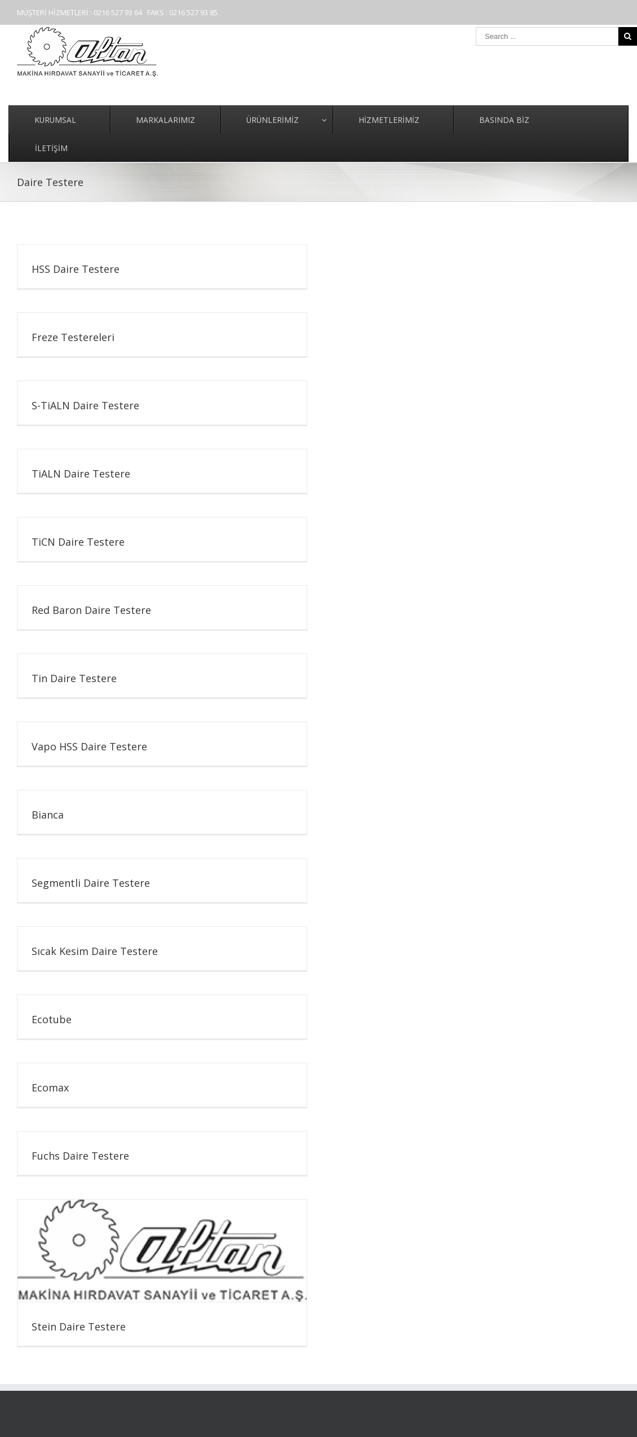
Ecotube (52, 1019)
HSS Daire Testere (76, 269)
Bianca (48, 814)
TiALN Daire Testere (81, 473)
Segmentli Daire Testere (91, 883)
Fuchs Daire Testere (80, 1155)
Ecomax (50, 1087)
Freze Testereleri (73, 337)
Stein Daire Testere (79, 1326)
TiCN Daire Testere (78, 542)
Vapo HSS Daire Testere (89, 746)
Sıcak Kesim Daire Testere (95, 951)
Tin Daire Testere (74, 678)
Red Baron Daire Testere (91, 610)
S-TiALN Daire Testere (85, 405)
